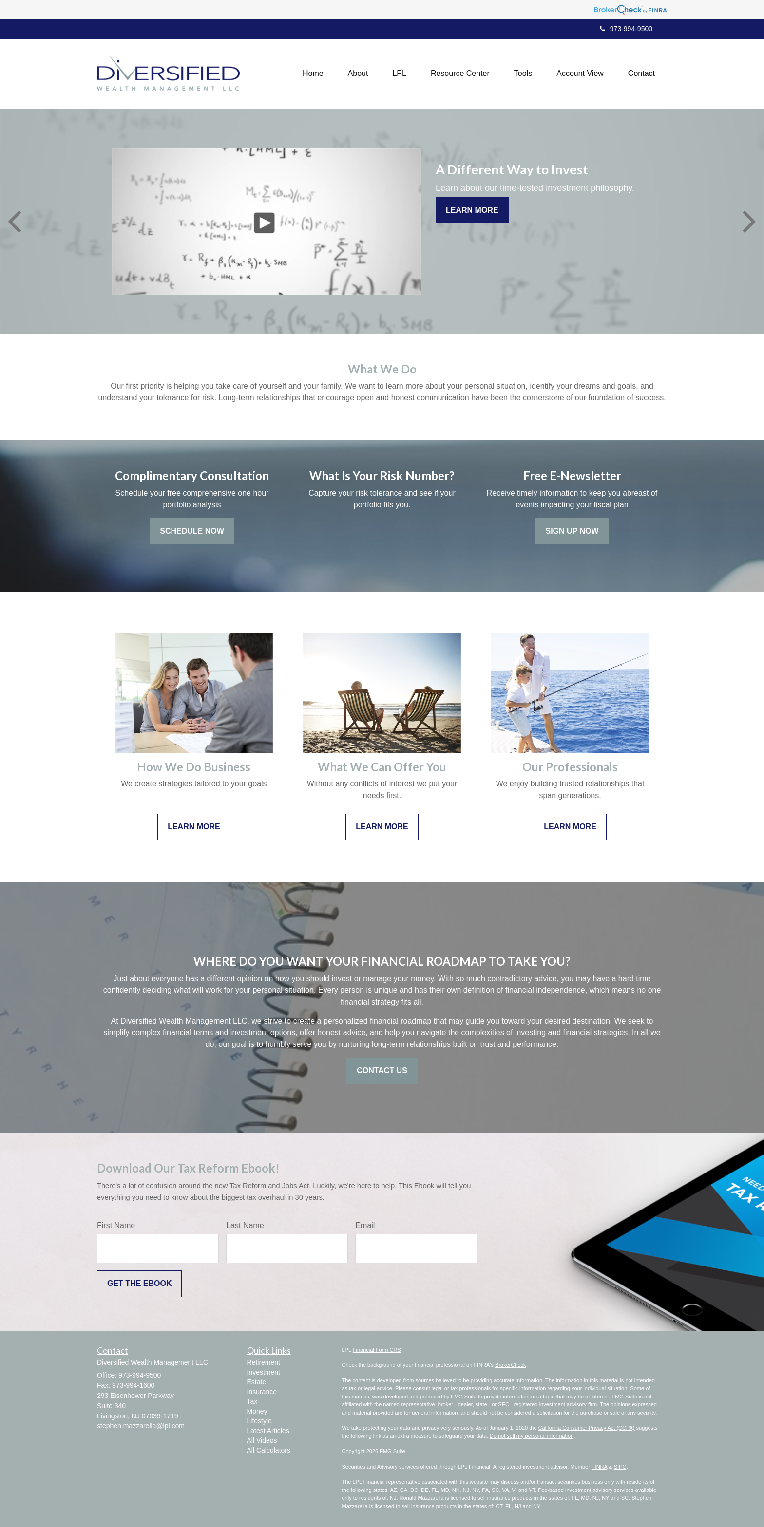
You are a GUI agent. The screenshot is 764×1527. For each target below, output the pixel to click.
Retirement (263, 1362)
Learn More (472, 210)
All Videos (262, 1440)
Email (365, 1225)
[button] (358, 73)
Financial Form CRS (377, 1350)
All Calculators (268, 1450)
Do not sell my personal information (531, 1436)
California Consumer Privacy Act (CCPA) (586, 1428)
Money (257, 1411)
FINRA (599, 1467)
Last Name (245, 1225)
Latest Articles (268, 1430)
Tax (252, 1401)
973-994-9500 (626, 29)
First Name (116, 1225)
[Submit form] (139, 1283)
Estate (257, 1382)
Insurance (262, 1392)
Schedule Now (192, 531)
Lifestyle (259, 1421)
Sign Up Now (571, 531)
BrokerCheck (510, 1365)
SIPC (620, 1467)
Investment (263, 1372)
